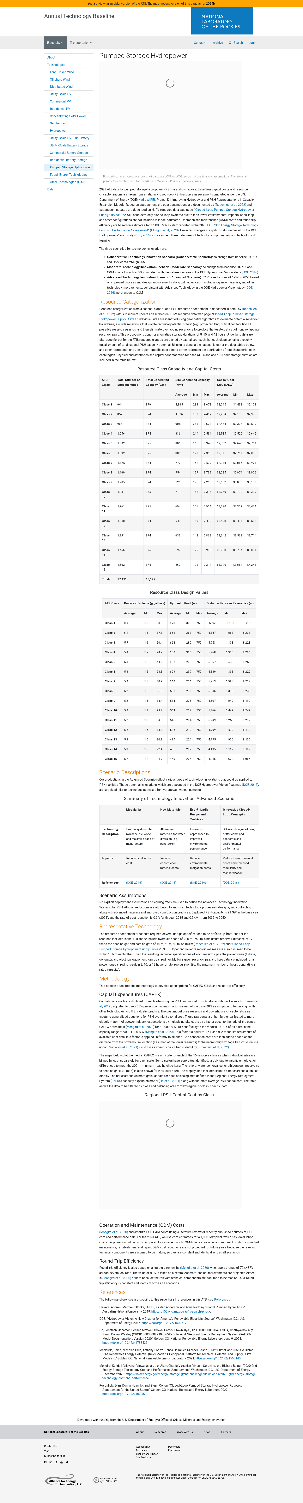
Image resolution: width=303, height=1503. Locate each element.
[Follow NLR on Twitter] (67, 1462)
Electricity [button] (55, 43)
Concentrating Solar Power (68, 116)
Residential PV (60, 109)
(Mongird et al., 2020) (164, 230)
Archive (218, 43)
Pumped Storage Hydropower (70, 167)
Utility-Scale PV (60, 94)
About (51, 57)
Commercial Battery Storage (69, 153)
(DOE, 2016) (142, 235)
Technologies (56, 65)
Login (252, 43)
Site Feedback (143, 1457)
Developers (174, 1446)
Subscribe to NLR (54, 1455)
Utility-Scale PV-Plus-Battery (69, 138)
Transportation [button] (81, 43)
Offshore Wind (60, 79)
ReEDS (116, 1081)
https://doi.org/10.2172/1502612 (164, 1323)
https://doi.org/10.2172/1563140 (218, 1358)
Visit (46, 1451)
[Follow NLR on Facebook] (45, 1462)
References (222, 1299)
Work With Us (185, 1432)
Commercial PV (60, 101)
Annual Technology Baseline (79, 16)
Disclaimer (142, 1450)
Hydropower (58, 131)
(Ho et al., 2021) (169, 1081)
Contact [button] (200, 43)
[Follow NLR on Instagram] (51, 1462)
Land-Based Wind (62, 72)
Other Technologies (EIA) (67, 182)
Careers (226, 1432)
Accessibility (143, 1446)
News (207, 1432)
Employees (174, 1450)
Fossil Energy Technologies (69, 174)
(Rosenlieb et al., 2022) (230, 205)
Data (50, 189)
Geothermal (57, 123)
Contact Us (51, 1446)
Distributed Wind (61, 87)
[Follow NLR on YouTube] (62, 1462)
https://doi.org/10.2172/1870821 (125, 1394)
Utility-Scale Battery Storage (69, 145)
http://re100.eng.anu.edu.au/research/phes (180, 1311)
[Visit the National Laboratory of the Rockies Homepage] (225, 20)
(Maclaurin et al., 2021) (123, 1047)
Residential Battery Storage (68, 160)
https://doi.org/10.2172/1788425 (125, 1343)
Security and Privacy (147, 1454)
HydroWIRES (147, 199)
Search (236, 43)
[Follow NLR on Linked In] (56, 1462)
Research (160, 1432)
